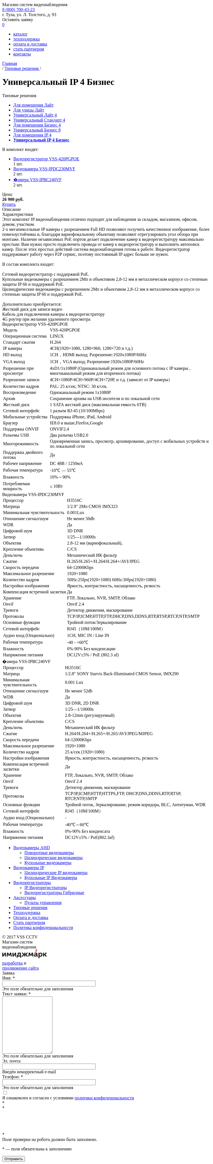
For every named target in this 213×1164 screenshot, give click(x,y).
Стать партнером (29, 922)
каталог (20, 34)
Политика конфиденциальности (43, 927)
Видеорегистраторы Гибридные (54, 892)
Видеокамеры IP (28, 867)
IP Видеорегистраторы (45, 887)
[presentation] (44, 1121)
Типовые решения (30, 907)
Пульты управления (43, 902)
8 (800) (18, 9)
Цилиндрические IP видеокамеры (56, 872)
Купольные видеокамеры (47, 862)
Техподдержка (26, 912)
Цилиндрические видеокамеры (53, 857)
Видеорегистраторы (32, 882)
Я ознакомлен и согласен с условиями (68, 1095)
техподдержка (26, 39)
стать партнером (28, 49)
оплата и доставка (30, 44)
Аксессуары (24, 897)
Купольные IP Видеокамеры (50, 877)
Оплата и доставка (30, 917)
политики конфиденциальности (104, 1097)
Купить (9, 204)
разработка (12, 963)
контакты (22, 54)
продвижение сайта (20, 968)
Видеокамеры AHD (31, 847)
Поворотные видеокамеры (49, 852)
